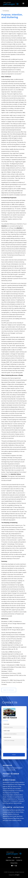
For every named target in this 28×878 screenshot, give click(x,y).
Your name (6, 724)
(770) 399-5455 (7, 776)
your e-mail (6, 730)
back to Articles (9, 690)
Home (9, 857)
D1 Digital (17, 875)
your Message (7, 737)
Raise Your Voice (10, 860)
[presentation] (13, 749)
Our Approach (16, 857)
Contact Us (19, 860)
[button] (23, 3)
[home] (11, 3)
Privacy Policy (14, 863)
